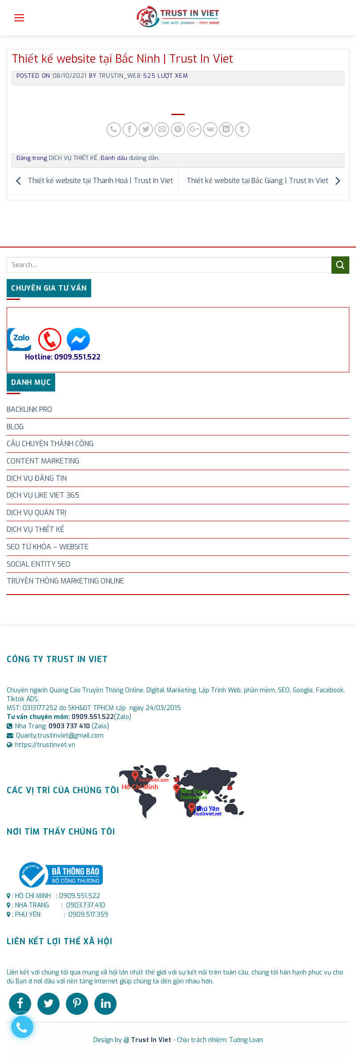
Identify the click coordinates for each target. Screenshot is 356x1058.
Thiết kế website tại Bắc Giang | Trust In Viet (265, 181)
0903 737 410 (70, 726)
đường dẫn (143, 158)
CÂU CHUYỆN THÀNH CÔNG (50, 443)
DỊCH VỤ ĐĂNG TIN (37, 478)
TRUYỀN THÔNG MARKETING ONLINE (65, 581)
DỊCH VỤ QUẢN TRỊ (36, 512)
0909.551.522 (93, 717)
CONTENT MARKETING (43, 461)
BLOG (15, 426)
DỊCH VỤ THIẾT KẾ (35, 529)
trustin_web (120, 76)
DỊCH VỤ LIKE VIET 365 (43, 495)
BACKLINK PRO (29, 409)
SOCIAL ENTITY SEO (38, 564)
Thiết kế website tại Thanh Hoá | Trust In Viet (92, 181)
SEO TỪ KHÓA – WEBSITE (48, 546)
